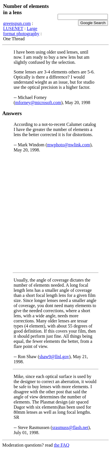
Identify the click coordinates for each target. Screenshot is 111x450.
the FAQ (61, 445)
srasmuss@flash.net (70, 427)
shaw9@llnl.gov (54, 356)
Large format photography (21, 31)
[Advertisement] (55, 212)
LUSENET (13, 28)
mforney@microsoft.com (38, 102)
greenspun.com (17, 23)
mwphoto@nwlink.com (68, 144)
